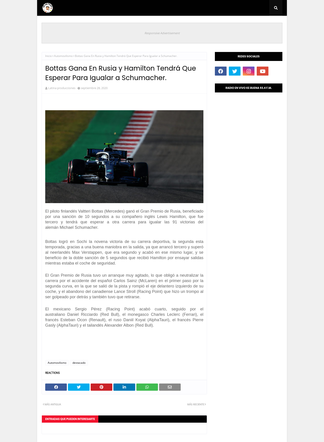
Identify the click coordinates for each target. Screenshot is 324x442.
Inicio (48, 56)
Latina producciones (61, 88)
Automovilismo (63, 56)
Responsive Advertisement (162, 33)
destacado (79, 363)
